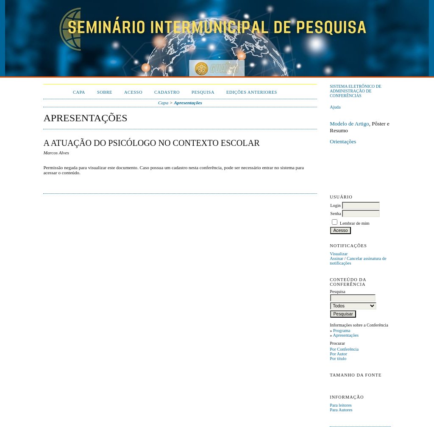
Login (335, 205)
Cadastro (167, 92)
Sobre (104, 92)
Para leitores (341, 405)
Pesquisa (203, 92)
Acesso (133, 92)
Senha (335, 213)
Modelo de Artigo (349, 123)
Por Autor (338, 354)
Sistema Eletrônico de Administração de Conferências (355, 91)
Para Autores (341, 409)
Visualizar (339, 253)
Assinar (336, 258)
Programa (341, 330)
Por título (338, 358)
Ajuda (335, 107)
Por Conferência (344, 349)
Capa (79, 92)
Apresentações (346, 335)
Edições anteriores (251, 92)
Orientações (343, 141)
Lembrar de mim (355, 223)
